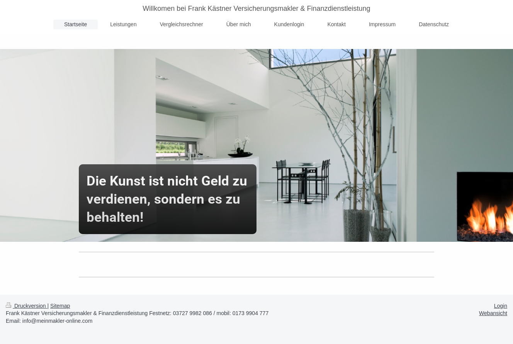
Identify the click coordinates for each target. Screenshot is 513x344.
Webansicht (493, 313)
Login (500, 306)
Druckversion (26, 306)
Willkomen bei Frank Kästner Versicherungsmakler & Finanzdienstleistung (256, 8)
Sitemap (60, 306)
